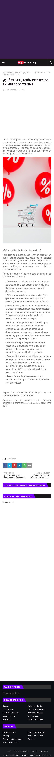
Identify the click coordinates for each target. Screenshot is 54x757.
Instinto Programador (36, 709)
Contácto (31, 739)
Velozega (6, 719)
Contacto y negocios (40, 751)
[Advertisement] (27, 29)
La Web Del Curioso (11, 712)
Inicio (9, 751)
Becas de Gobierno (36, 712)
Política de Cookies (35, 735)
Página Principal (9, 72)
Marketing (20, 72)
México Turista (9, 716)
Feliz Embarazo (9, 709)
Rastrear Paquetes (35, 719)
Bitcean (6, 706)
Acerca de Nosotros (11, 742)
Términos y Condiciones (12, 739)
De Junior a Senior (35, 706)
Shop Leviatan (33, 716)
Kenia (7, 90)
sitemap (6, 735)
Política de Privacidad (36, 732)
